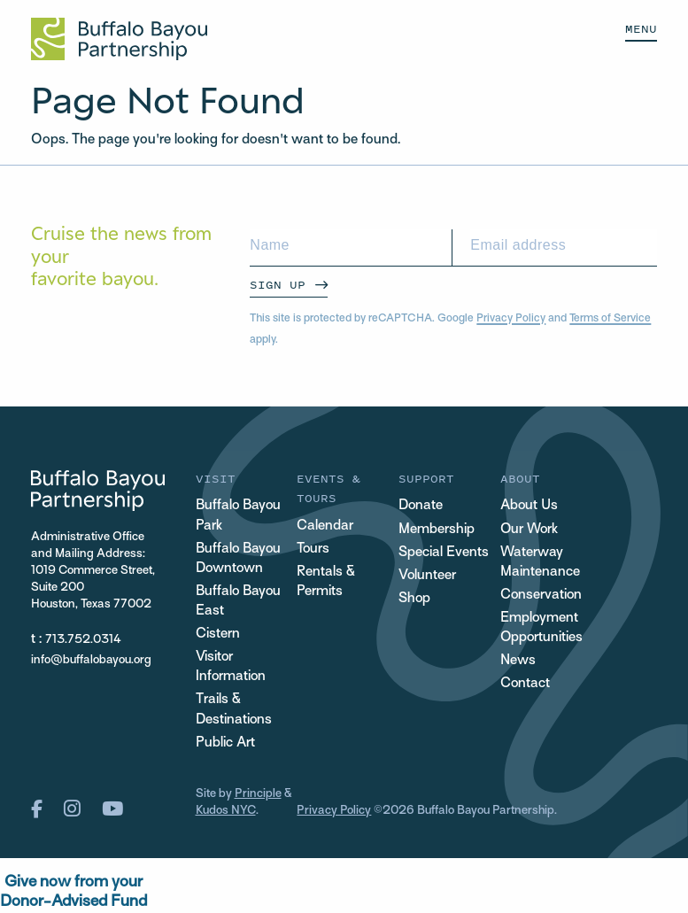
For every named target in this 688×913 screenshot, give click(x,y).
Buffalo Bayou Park (239, 515)
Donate (421, 506)
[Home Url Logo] (119, 39)
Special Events (443, 553)
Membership (436, 530)
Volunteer (427, 576)
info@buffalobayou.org (91, 660)
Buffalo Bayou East (239, 601)
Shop (414, 599)
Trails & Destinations (234, 710)
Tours (313, 549)
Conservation (542, 595)
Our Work (530, 530)
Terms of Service (610, 318)
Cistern (218, 634)
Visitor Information (231, 667)
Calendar (325, 526)
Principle (258, 794)
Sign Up (277, 284)
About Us (529, 506)
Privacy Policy (510, 318)
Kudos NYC (226, 810)
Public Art (225, 743)
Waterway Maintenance (540, 562)
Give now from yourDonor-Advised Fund (73, 892)
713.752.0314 (83, 640)
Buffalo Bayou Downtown (239, 559)
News (518, 661)
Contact (525, 684)
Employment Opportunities (542, 628)
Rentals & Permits (326, 582)
